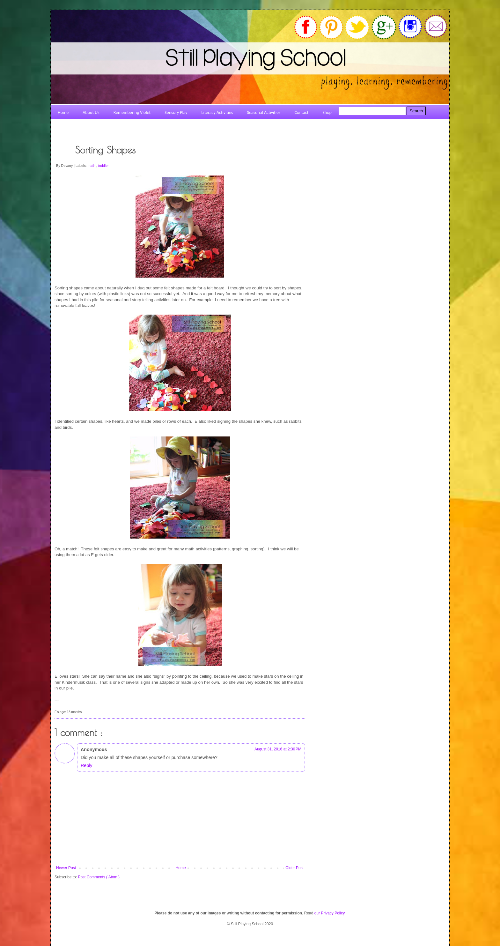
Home (181, 868)
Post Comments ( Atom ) (99, 877)
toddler (103, 166)
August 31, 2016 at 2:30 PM (277, 749)
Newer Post (66, 868)
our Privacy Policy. (330, 913)
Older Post (294, 868)
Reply (86, 765)
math (92, 166)
